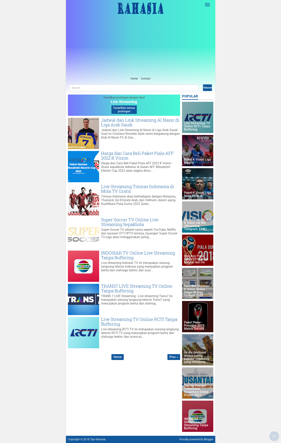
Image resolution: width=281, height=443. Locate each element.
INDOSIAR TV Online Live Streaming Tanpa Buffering (138, 255)
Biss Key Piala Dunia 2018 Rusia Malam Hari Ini (196, 259)
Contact (146, 78)
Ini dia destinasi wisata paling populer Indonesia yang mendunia (196, 357)
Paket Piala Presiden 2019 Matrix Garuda (194, 325)
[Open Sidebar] (207, 4)
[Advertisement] (140, 46)
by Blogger (206, 439)
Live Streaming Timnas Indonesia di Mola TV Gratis (137, 189)
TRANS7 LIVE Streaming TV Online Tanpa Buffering (136, 288)
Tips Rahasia (98, 439)
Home (134, 78)
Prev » (173, 357)
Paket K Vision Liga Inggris (197, 161)
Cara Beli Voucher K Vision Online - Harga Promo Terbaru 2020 (196, 291)
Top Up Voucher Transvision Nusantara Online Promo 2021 (196, 390)
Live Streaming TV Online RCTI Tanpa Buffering (139, 321)
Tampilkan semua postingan (124, 109)
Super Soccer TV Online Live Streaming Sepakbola (129, 222)
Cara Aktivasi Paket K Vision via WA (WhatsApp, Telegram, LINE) (197, 224)
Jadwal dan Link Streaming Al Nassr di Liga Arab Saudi (140, 122)
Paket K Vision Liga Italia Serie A (197, 194)
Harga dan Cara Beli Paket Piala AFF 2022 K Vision (137, 155)
